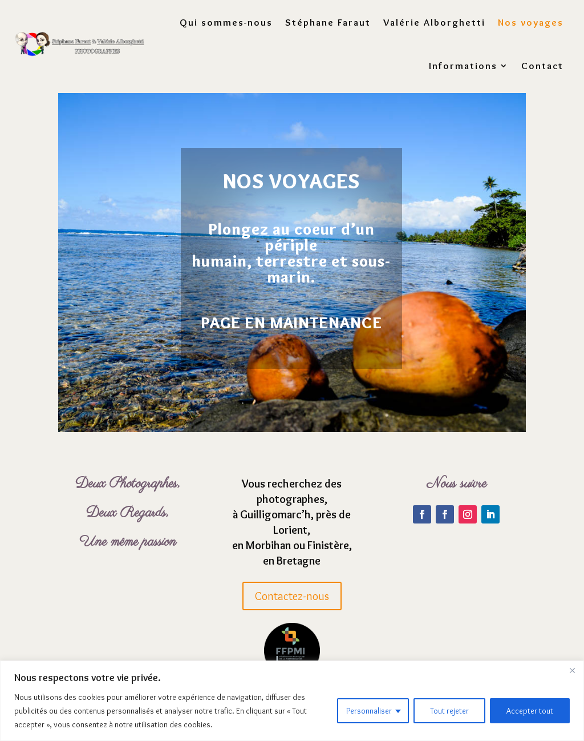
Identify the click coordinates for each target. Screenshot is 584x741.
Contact (542, 65)
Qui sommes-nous (226, 21)
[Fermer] (572, 670)
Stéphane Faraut (328, 21)
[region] (292, 701)
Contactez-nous (292, 600)
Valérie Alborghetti (434, 21)
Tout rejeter (449, 711)
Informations (463, 65)
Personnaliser (369, 711)
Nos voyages (530, 21)
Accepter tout (529, 711)
